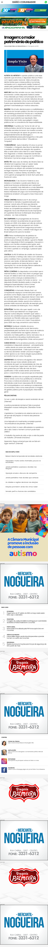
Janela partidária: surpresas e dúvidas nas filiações (21, 468)
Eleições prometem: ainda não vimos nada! (22, 487)
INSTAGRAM (11, 759)
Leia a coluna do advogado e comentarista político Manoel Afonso (25, 752)
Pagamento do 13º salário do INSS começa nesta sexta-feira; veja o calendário (26, 614)
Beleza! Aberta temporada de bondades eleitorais (24, 456)
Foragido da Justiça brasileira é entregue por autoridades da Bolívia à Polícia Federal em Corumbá (27, 622)
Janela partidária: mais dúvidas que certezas (22, 478)
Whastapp (45, 2)
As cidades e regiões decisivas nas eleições (22, 482)
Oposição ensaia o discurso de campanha (21, 473)
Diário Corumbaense (24, 2)
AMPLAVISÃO (12, 750)
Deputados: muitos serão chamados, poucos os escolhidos (23, 461)
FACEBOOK (11, 768)
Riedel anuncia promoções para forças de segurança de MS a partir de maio (26, 645)
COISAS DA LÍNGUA (13, 741)
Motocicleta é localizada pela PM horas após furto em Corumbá (25, 629)
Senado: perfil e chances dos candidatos (21, 491)
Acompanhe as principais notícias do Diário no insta (23, 760)
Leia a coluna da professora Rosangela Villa (21, 743)
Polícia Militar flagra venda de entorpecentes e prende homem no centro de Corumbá (25, 637)
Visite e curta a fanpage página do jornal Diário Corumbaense (26, 769)
